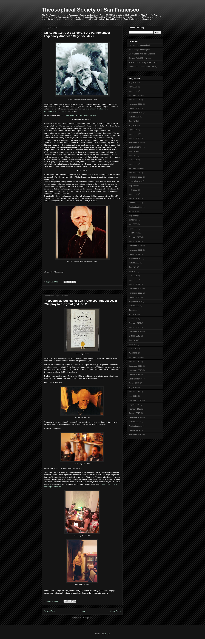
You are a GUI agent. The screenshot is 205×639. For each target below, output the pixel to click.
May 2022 (133, 224)
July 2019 (133, 340)
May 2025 (133, 125)
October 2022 (134, 203)
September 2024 (136, 147)
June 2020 (133, 310)
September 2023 (136, 181)
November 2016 (135, 400)
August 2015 (134, 405)
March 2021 (134, 280)
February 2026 (135, 95)
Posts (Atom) (87, 618)
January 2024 (134, 173)
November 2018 (135, 370)
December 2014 (135, 417)
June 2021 (133, 271)
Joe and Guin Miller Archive (140, 58)
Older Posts (115, 611)
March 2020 (134, 319)
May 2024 (133, 160)
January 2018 (134, 392)
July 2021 (133, 267)
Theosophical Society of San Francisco (90, 10)
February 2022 (135, 237)
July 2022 (133, 216)
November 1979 (135, 435)
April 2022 (133, 228)
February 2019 (135, 357)
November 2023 (135, 177)
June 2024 (133, 156)
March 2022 (134, 233)
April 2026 (133, 87)
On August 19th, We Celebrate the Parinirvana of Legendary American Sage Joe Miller (77, 34)
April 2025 (133, 130)
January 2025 (134, 138)
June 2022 (133, 220)
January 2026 (134, 100)
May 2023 (133, 190)
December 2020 (135, 289)
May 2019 (133, 349)
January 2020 (134, 327)
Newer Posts (49, 611)
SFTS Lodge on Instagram (139, 50)
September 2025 (136, 113)
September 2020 (136, 302)
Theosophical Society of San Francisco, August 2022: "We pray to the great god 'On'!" (80, 302)
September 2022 (136, 207)
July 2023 (133, 185)
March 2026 (134, 91)
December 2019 (135, 331)
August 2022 (134, 211)
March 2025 (134, 134)
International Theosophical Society (143, 67)
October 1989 (134, 430)
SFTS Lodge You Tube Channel (142, 54)
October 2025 (134, 108)
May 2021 (133, 276)
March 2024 (134, 164)
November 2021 (135, 250)
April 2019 (133, 353)
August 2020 (134, 306)
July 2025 (133, 121)
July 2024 (133, 151)
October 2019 (134, 336)
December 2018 (135, 366)
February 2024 (135, 168)
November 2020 (135, 293)
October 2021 (134, 254)
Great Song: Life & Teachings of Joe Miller (81, 115)
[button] (82, 276)
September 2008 (136, 426)
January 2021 (134, 284)
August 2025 (134, 117)
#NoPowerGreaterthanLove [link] (54, 111)
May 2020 (133, 314)
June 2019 (133, 344)
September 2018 (136, 379)
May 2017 (133, 396)
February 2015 (135, 409)
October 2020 (134, 297)
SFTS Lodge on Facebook (139, 45)
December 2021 (135, 246)
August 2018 (134, 383)
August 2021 (134, 263)
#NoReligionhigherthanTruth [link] (96, 109)
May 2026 (133, 82)
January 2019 (134, 362)
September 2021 (136, 259)
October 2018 (134, 374)
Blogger (107, 634)
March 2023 (134, 194)
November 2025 (135, 104)
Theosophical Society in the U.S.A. (143, 62)
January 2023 (134, 198)
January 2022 (134, 241)
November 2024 (135, 143)
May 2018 (133, 387)
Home (83, 611)
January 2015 (134, 413)
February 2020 (135, 323)
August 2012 (134, 422)
